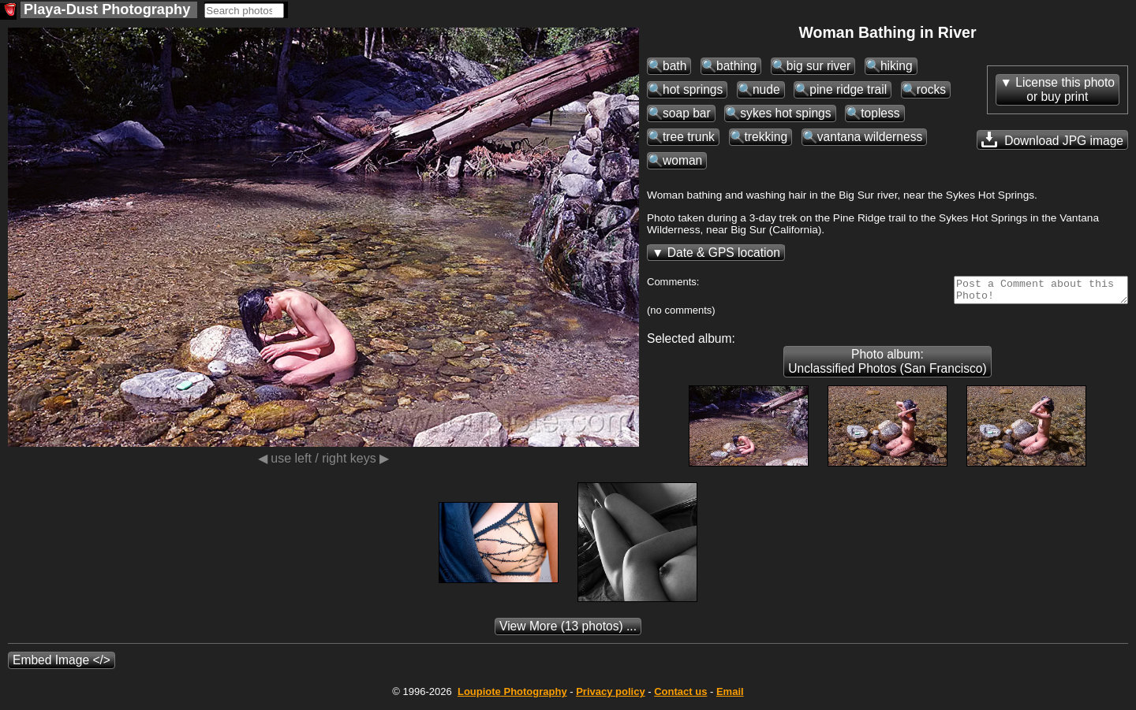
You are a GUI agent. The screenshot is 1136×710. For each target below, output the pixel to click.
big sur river (818, 65)
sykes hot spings (785, 113)
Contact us (680, 696)
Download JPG (1052, 139)
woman (682, 160)
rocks (931, 89)
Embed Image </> (61, 664)
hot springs (693, 89)
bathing (736, 65)
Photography (512, 696)
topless (880, 113)
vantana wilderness (870, 136)
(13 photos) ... (568, 631)
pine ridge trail (848, 89)
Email (730, 696)
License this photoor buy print (1065, 89)
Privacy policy (610, 696)
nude (766, 89)
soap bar (687, 113)
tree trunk (689, 136)
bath (674, 65)
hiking (896, 65)
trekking (766, 136)
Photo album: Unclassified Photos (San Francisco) (887, 366)
